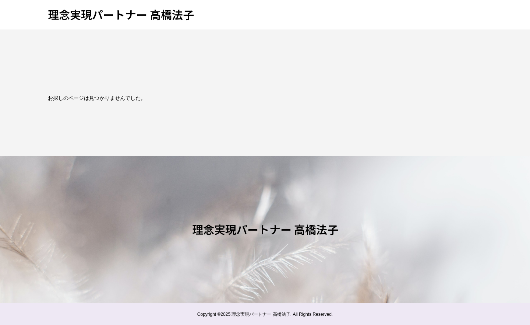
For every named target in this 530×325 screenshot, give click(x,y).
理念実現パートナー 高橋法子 (121, 14)
